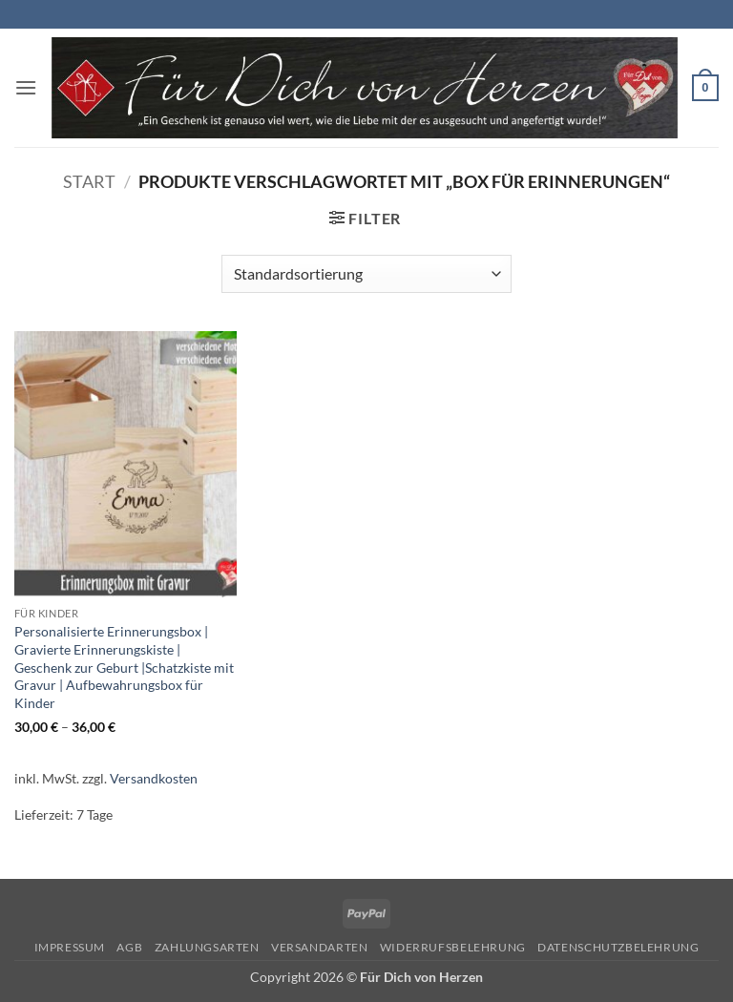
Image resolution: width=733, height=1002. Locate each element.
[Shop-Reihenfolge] (366, 274)
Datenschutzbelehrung (618, 947)
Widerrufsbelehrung (453, 947)
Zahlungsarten (207, 947)
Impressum (70, 947)
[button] (25, 87)
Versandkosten (154, 778)
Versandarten (319, 947)
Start (89, 181)
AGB (129, 947)
